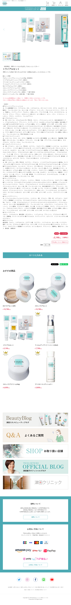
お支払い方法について (35, 565)
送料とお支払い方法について (27, 587)
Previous (4, 29)
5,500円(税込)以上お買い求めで (35, 9)
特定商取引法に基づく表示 (56, 587)
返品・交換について (29, 589)
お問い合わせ (16, 587)
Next (67, 29)
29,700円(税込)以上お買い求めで (35, 8)
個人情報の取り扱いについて (42, 587)
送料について (35, 517)
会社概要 (10, 587)
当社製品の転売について (41, 589)
